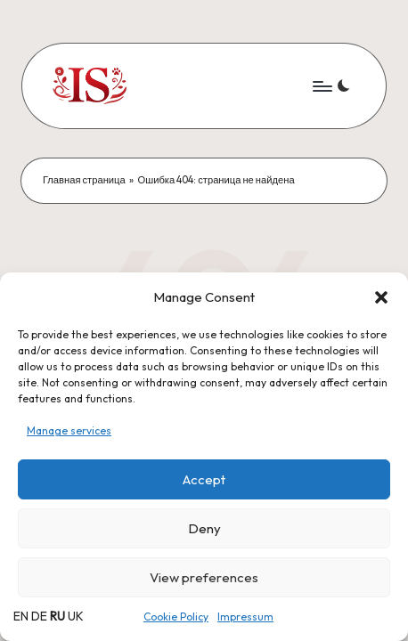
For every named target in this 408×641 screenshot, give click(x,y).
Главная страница (84, 180)
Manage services (69, 430)
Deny (204, 528)
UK (76, 616)
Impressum (245, 616)
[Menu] (321, 86)
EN (21, 616)
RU (57, 616)
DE (39, 616)
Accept (204, 479)
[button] (381, 297)
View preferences (204, 577)
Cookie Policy (175, 616)
